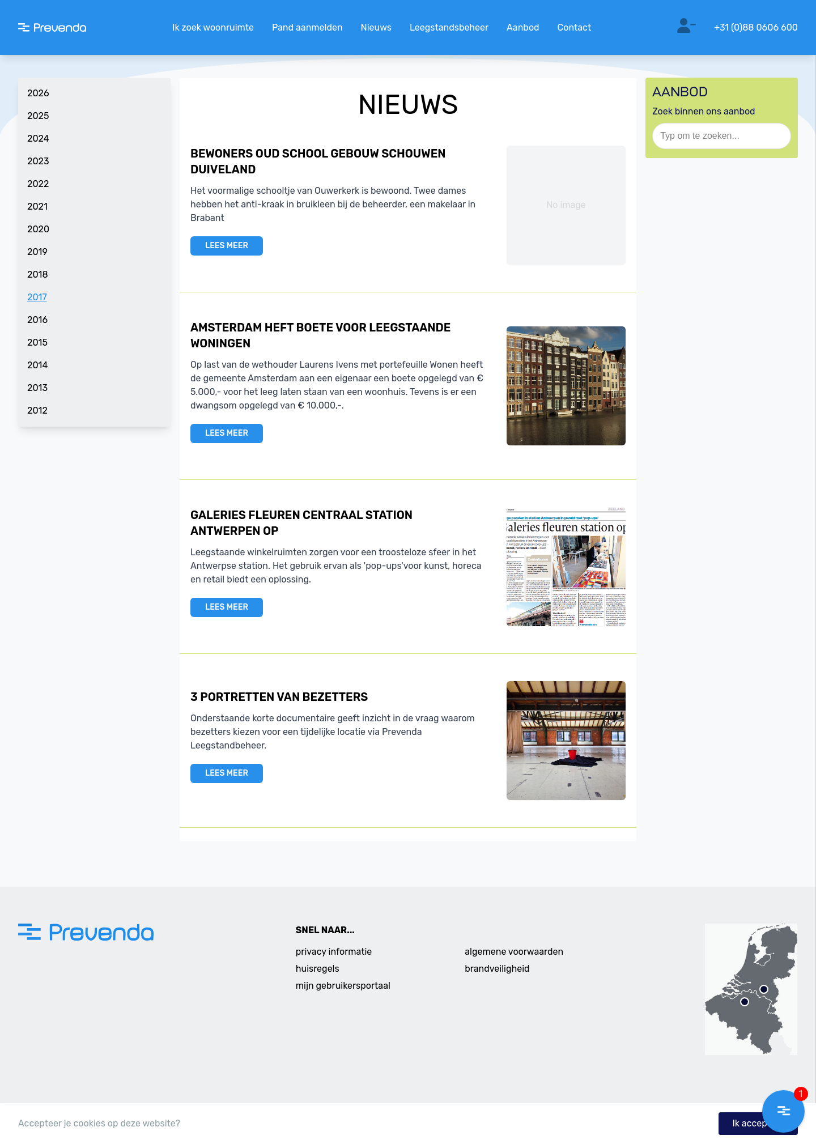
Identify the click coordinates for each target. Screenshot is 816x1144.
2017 (37, 297)
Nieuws (376, 27)
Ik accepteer (758, 1123)
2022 (38, 183)
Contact (575, 27)
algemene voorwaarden (514, 951)
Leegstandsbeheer (449, 27)
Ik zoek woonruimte (213, 27)
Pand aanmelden (307, 27)
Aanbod (523, 27)
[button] (783, 1111)
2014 (37, 365)
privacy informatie (334, 951)
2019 (37, 251)
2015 (37, 342)
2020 (38, 229)
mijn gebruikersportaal (343, 985)
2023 (38, 161)
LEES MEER (226, 245)
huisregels (317, 968)
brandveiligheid (497, 968)
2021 (37, 206)
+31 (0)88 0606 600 (756, 27)
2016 (37, 319)
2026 (38, 93)
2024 (38, 138)
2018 (37, 274)
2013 (37, 387)
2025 (38, 115)
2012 (37, 410)
